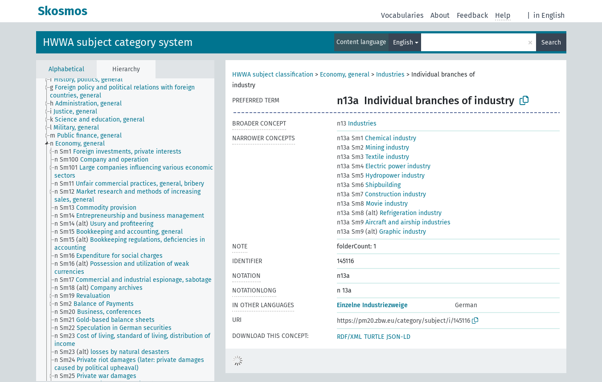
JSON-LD (398, 337)
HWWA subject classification (272, 74)
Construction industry (381, 194)
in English (549, 15)
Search (551, 42)
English (403, 42)
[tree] (125, 229)
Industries (390, 74)
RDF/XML (349, 337)
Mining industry (373, 147)
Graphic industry (381, 232)
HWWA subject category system (118, 42)
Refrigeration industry (389, 213)
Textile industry (373, 157)
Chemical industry (376, 138)
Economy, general (344, 74)
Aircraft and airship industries (393, 222)
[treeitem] (90, 80)
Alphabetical (66, 69)
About (440, 15)
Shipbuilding (369, 185)
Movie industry (372, 203)
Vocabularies (402, 15)
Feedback (472, 15)
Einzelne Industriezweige (372, 305)
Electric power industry (383, 166)
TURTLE (374, 337)
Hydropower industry (381, 175)
